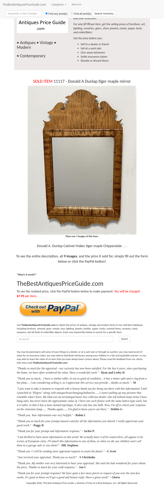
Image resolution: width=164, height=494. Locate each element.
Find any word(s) (55, 13)
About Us (76, 4)
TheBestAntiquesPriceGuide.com (24, 5)
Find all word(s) (79, 13)
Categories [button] (58, 4)
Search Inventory (104, 13)
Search (124, 338)
